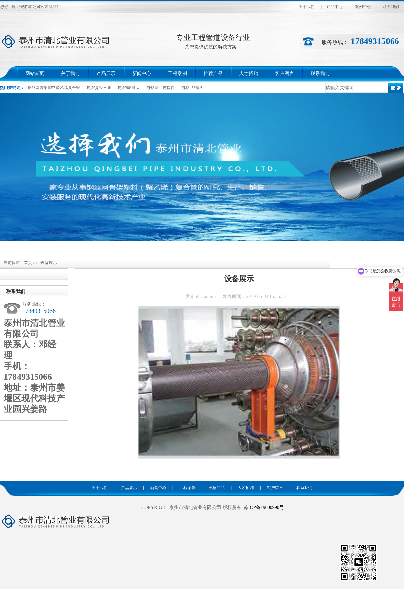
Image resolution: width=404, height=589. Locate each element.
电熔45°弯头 (192, 87)
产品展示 (106, 73)
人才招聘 (248, 73)
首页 (28, 262)
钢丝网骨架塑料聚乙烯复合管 (54, 87)
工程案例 (177, 73)
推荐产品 (213, 73)
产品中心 (335, 6)
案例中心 (363, 6)
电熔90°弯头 (129, 87)
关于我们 (307, 6)
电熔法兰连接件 (160, 87)
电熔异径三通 (99, 87)
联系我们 (391, 6)
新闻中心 (141, 73)
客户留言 (284, 73)
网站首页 (34, 73)
